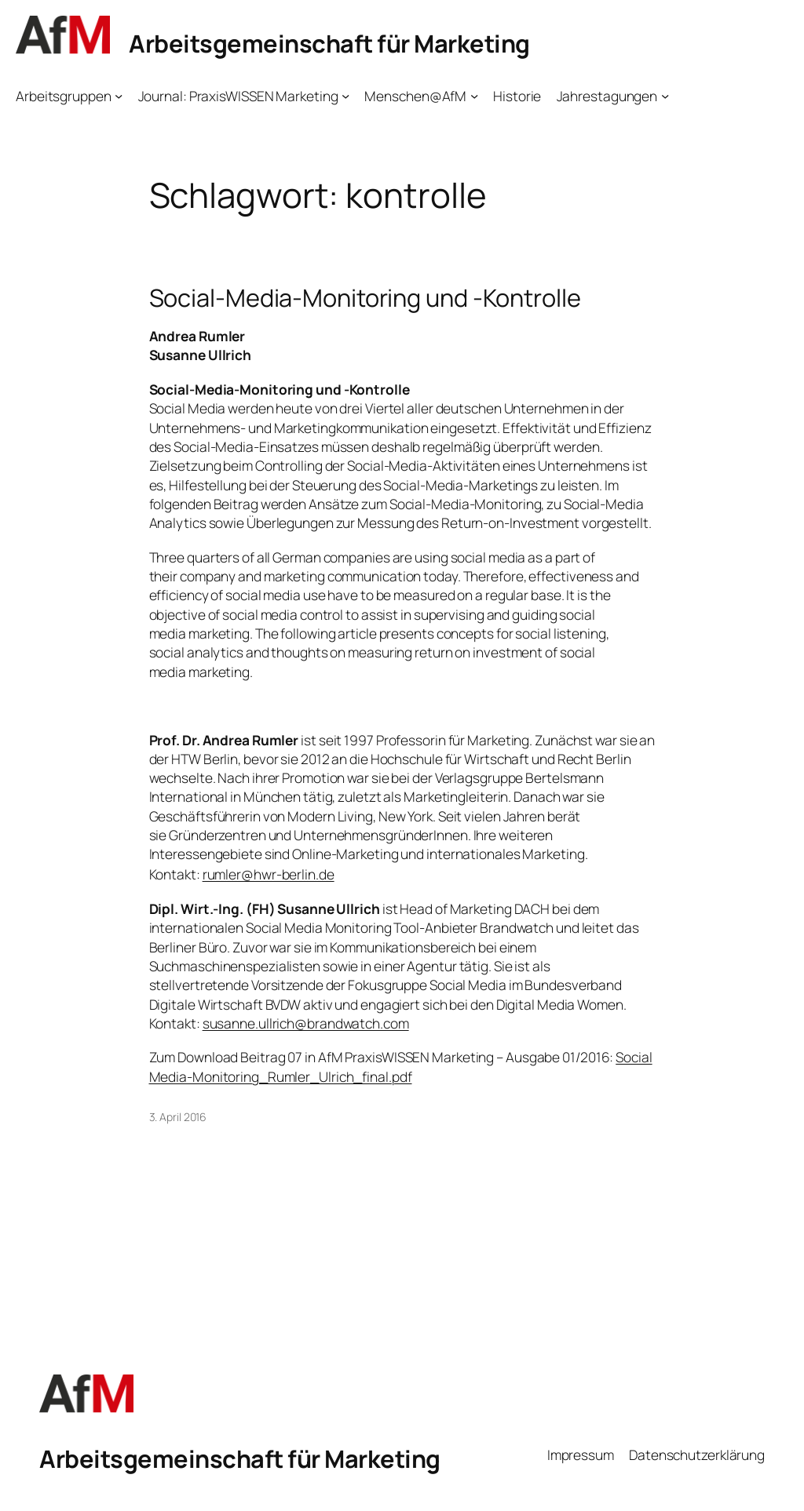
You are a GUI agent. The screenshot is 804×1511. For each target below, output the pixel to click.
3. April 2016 (178, 1116)
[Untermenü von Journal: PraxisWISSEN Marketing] (345, 96)
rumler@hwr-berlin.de (268, 874)
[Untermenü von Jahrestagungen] (665, 96)
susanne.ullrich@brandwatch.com (306, 1023)
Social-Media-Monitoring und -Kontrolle (365, 297)
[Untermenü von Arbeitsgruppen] (118, 96)
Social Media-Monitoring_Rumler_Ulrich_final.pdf (400, 1066)
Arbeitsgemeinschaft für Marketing (329, 43)
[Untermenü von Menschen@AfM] (474, 96)
